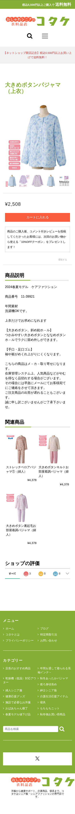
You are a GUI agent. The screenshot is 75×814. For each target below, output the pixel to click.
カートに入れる (37, 217)
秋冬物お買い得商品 (52, 714)
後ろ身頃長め (48, 684)
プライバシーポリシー (18, 640)
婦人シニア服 (13, 690)
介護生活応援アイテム (54, 696)
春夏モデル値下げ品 (18, 714)
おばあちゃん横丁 (16, 708)
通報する (62, 259)
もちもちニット (50, 708)
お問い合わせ (47, 640)
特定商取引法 (47, 634)
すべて (12, 573)
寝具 (43, 702)
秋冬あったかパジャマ (54, 678)
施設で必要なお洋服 (18, 702)
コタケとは (11, 634)
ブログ (43, 628)
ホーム (8, 628)
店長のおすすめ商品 (18, 668)
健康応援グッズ (15, 696)
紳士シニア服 (48, 690)
